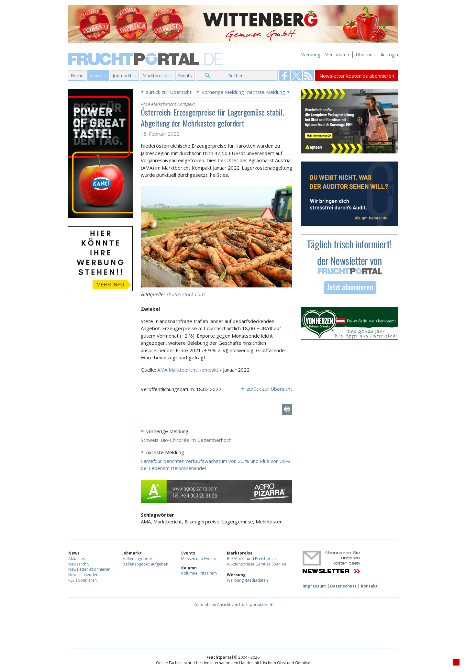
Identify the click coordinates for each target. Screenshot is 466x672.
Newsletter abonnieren (89, 569)
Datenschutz (343, 586)
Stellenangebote (137, 558)
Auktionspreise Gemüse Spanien (256, 564)
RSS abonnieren (82, 580)
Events (185, 76)
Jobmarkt (122, 76)
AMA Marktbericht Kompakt (187, 369)
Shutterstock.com (185, 294)
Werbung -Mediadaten (247, 580)
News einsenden (83, 574)
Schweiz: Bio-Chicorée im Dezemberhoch (186, 440)
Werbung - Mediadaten (325, 54)
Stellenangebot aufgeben (145, 564)
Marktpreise (154, 76)
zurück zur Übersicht (169, 92)
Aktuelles (76, 558)
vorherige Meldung (223, 92)
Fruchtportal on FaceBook (284, 75)
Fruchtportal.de (146, 58)
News (96, 76)
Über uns (365, 54)
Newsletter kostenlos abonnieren (356, 76)
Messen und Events (198, 558)
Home (77, 76)
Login (392, 54)
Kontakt (369, 586)
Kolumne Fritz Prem (199, 573)
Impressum (314, 586)
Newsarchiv (78, 564)
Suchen (236, 76)
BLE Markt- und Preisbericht (252, 558)
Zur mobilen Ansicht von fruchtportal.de (230, 604)
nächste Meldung (266, 92)
